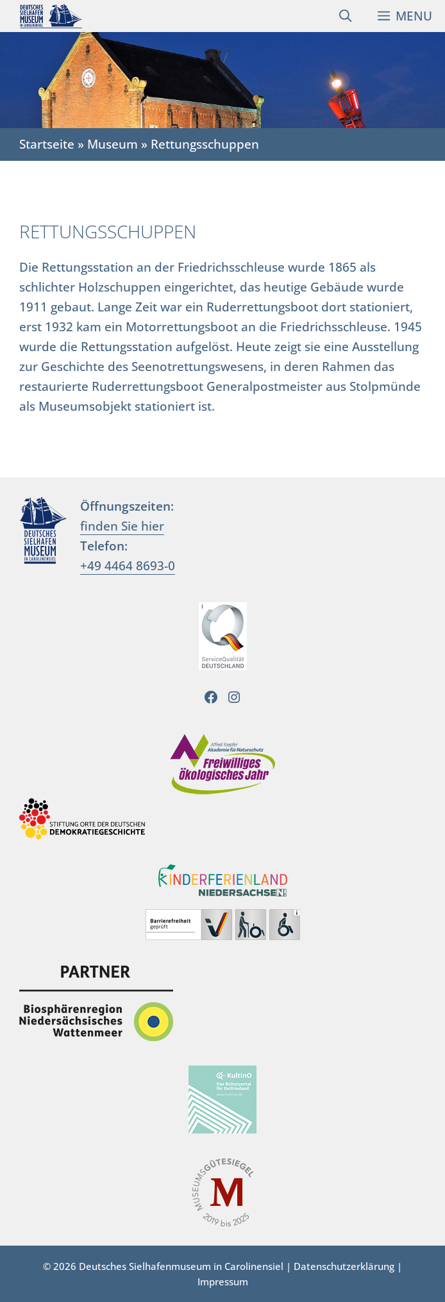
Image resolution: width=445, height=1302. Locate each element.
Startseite (46, 143)
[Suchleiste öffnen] (345, 16)
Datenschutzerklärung (344, 1266)
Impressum (222, 1281)
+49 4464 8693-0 (127, 565)
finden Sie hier (122, 525)
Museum (112, 143)
